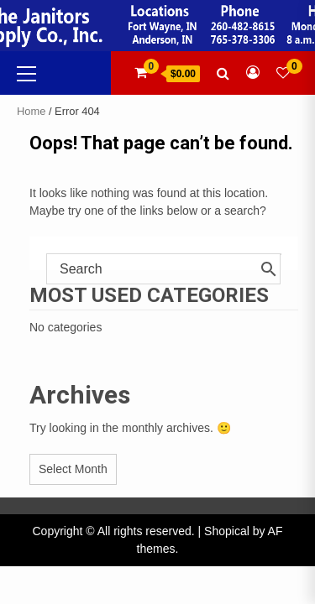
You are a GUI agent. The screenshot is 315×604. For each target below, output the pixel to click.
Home (31, 111)
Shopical (226, 531)
